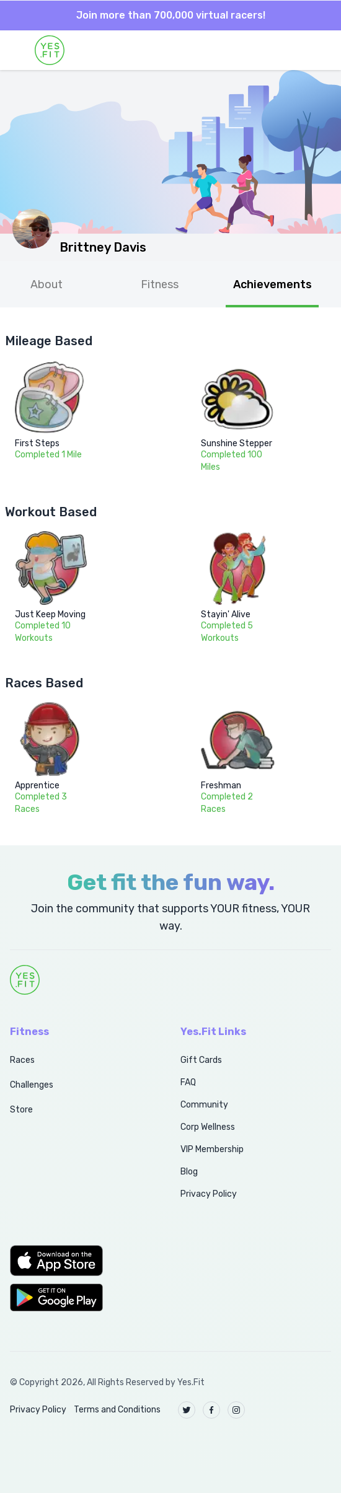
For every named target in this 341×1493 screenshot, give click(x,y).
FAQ (188, 1082)
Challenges (31, 1085)
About (46, 284)
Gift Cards (201, 1060)
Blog (189, 1171)
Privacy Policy (208, 1194)
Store (21, 1109)
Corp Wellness (207, 1127)
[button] (81, 1260)
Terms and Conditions (117, 1409)
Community (204, 1104)
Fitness (160, 284)
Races (22, 1060)
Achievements (272, 284)
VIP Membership (212, 1149)
